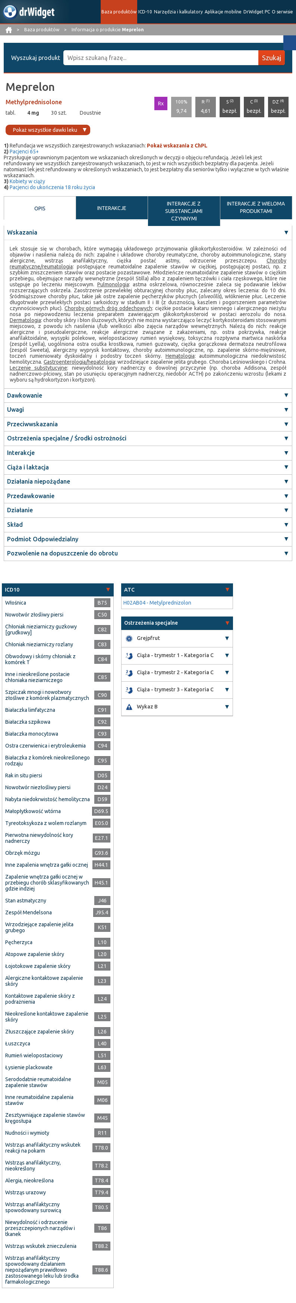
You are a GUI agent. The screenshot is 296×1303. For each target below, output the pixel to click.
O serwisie (282, 11)
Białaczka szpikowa (27, 722)
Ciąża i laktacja (28, 467)
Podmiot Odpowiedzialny (42, 539)
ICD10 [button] (12, 590)
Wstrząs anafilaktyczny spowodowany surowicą (33, 1207)
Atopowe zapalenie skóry (34, 954)
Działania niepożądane (38, 481)
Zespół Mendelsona (28, 912)
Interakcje (21, 452)
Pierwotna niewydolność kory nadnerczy (39, 838)
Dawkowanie (24, 395)
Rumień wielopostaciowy (34, 1055)
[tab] (58, 589)
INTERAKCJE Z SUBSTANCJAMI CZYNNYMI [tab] (183, 211)
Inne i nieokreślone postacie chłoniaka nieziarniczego (37, 677)
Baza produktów (118, 11)
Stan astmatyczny (25, 901)
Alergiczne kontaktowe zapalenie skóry (44, 981)
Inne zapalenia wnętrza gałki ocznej (46, 865)
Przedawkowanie (30, 496)
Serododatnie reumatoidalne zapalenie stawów (38, 1082)
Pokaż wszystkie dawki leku (45, 130)
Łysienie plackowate (29, 1067)
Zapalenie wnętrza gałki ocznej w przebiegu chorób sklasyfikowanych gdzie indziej (47, 883)
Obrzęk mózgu (22, 853)
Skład (15, 524)
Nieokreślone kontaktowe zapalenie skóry (46, 1017)
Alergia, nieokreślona (29, 1180)
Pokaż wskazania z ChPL (177, 146)
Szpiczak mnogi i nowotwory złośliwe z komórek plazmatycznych (47, 695)
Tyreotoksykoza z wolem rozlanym (45, 823)
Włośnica (15, 603)
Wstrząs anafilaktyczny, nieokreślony (33, 1166)
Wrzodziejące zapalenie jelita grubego (39, 927)
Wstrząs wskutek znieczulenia (40, 1246)
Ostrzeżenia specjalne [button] (151, 623)
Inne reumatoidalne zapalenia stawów (39, 1100)
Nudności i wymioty (27, 1133)
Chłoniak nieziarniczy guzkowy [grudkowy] (41, 629)
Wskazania (22, 232)
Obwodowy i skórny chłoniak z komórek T (40, 659)
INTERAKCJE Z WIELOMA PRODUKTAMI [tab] (256, 207)
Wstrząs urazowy (25, 1192)
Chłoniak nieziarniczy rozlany (39, 644)
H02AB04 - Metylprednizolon (157, 603)
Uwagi (15, 409)
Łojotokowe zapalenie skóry (37, 966)
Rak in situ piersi (23, 775)
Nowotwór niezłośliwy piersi (37, 787)
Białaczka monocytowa (31, 734)
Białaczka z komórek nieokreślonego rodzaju (47, 761)
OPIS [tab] (39, 208)
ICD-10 (145, 11)
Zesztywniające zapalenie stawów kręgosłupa (45, 1118)
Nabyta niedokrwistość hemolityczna (47, 799)
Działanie (20, 510)
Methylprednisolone (34, 102)
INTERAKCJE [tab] (111, 208)
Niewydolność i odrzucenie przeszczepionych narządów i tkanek (40, 1228)
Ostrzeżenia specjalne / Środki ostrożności (66, 438)
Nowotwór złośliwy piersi (34, 615)
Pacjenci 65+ (24, 151)
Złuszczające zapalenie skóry (39, 1032)
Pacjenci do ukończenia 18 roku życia (52, 187)
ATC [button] (129, 590)
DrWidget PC (256, 11)
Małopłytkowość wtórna (33, 811)
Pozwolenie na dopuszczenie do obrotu (62, 553)
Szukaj (271, 57)
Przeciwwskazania (32, 424)
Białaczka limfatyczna (30, 710)
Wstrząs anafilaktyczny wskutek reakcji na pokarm (43, 1148)
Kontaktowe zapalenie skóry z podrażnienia (40, 999)
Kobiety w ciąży (27, 181)
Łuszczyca (17, 1043)
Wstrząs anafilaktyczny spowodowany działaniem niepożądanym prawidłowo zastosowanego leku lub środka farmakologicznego (42, 1270)
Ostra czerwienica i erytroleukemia (45, 746)
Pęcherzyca (18, 942)
